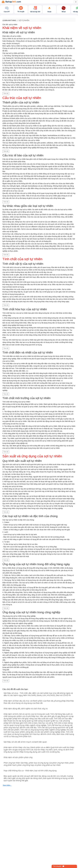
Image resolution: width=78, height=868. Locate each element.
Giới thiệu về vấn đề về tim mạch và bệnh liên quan (25, 742)
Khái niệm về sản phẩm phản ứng (18, 757)
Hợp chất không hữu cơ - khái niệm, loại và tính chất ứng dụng (30, 770)
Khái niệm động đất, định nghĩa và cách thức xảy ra (25, 708)
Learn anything (9, 20)
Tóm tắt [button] (5, 93)
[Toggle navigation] (76, 1)
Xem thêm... (7, 785)
